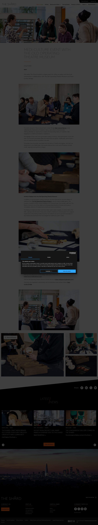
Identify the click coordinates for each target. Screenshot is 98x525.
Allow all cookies (67, 271)
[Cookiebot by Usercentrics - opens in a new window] (70, 253)
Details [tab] (49, 257)
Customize (49, 271)
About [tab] (67, 257)
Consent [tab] (30, 257)
